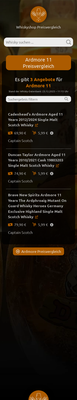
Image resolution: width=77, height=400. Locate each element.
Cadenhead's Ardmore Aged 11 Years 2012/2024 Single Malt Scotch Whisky (35, 119)
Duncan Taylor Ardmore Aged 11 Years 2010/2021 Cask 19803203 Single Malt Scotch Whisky (37, 160)
